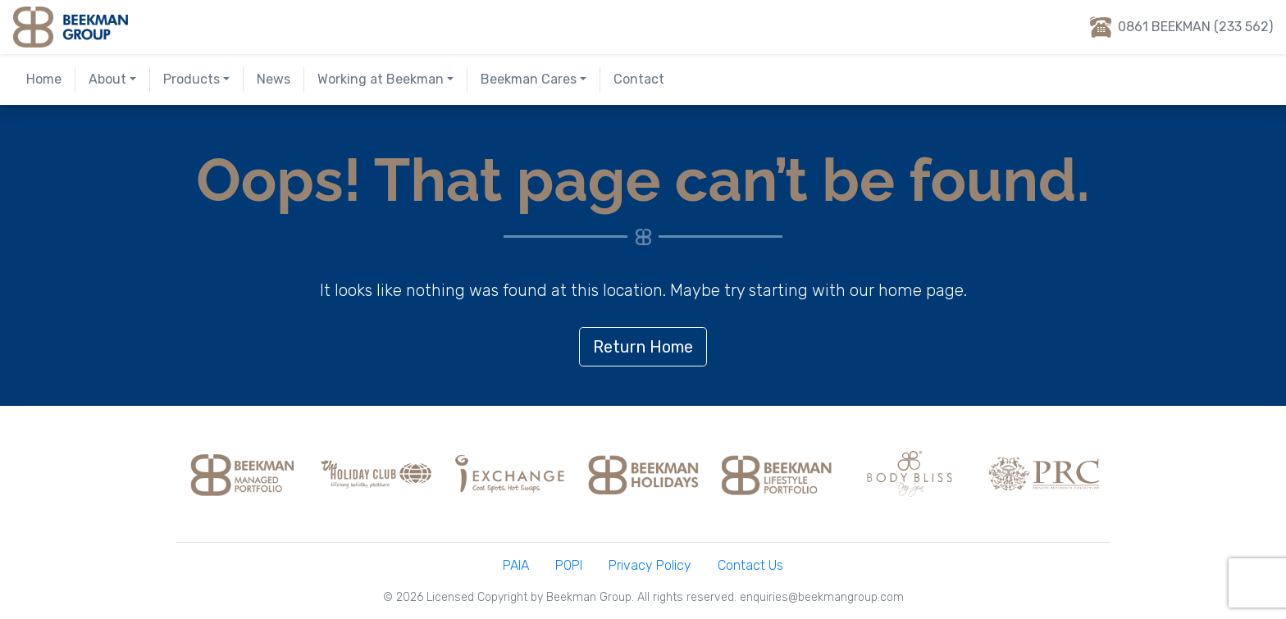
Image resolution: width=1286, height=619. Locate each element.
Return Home (643, 347)
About (107, 79)
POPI (568, 565)
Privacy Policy (650, 565)
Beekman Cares (529, 79)
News (273, 79)
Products (191, 79)
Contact (638, 79)
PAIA (516, 565)
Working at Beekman (380, 79)
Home (44, 79)
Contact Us (750, 565)
